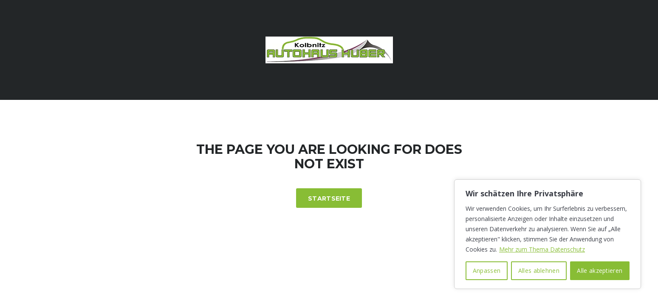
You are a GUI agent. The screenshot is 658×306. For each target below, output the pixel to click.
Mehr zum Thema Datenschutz (542, 249)
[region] (547, 234)
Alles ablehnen (538, 270)
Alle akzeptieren (599, 270)
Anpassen (486, 270)
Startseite (329, 198)
